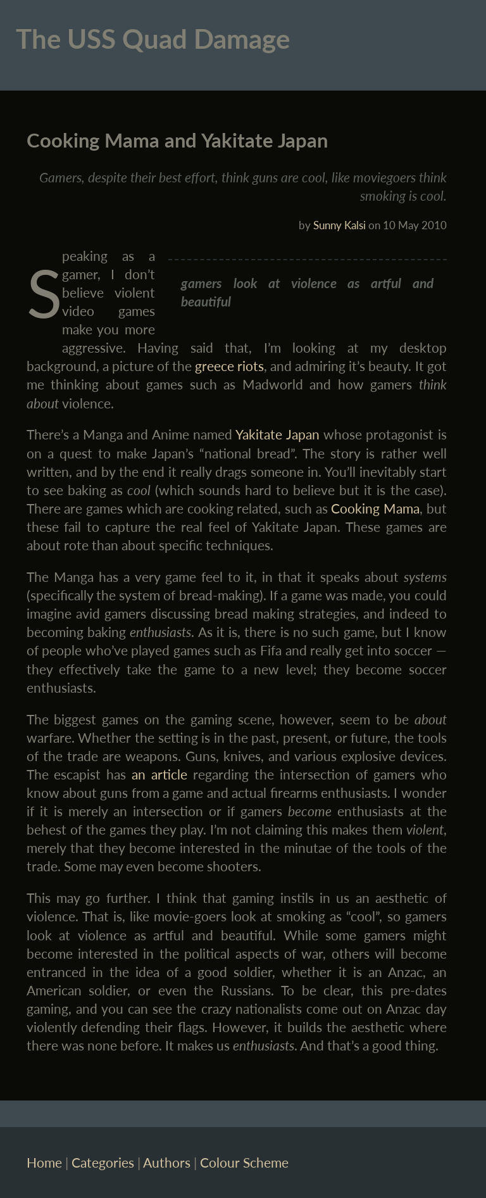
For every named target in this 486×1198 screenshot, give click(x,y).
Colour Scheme (244, 1162)
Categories (103, 1162)
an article (159, 774)
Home (44, 1162)
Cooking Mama (375, 508)
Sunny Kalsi (339, 225)
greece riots (229, 366)
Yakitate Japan (277, 434)
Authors (166, 1162)
